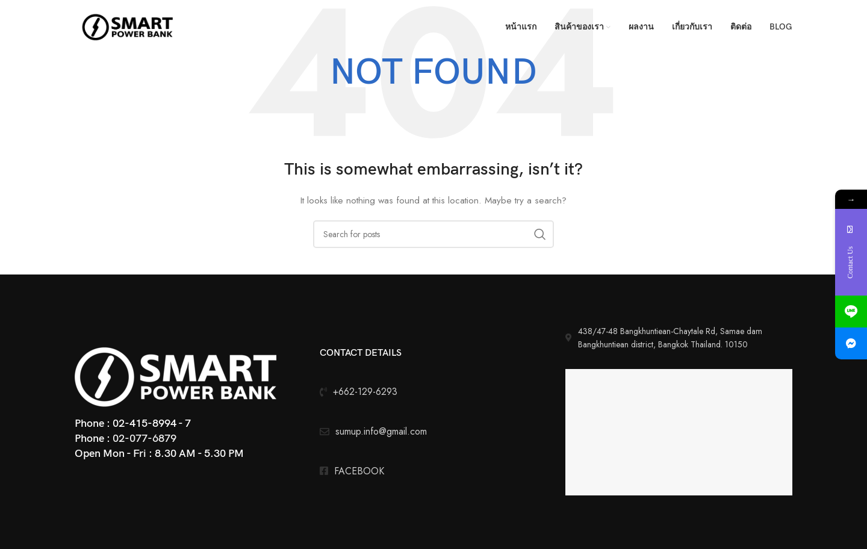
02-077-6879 (144, 438)
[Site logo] (129, 26)
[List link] (433, 471)
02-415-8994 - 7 (152, 423)
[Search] (433, 234)
